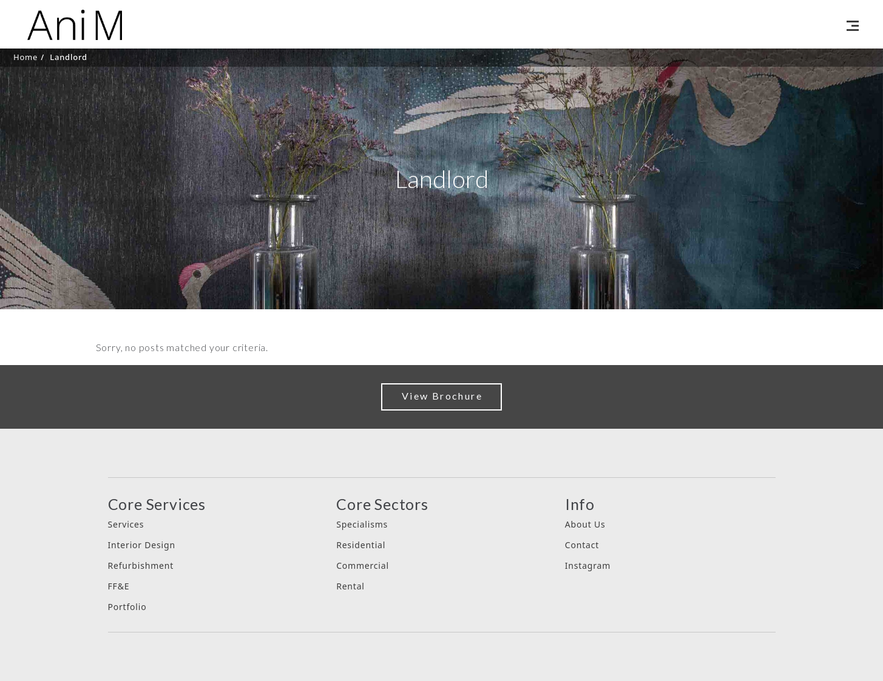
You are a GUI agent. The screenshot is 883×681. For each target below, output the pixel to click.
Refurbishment (141, 565)
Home (25, 57)
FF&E (119, 586)
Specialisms (362, 524)
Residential (360, 545)
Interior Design (141, 545)
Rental (350, 586)
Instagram (588, 565)
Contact (582, 545)
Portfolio (127, 606)
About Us (585, 524)
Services (126, 524)
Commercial (362, 565)
